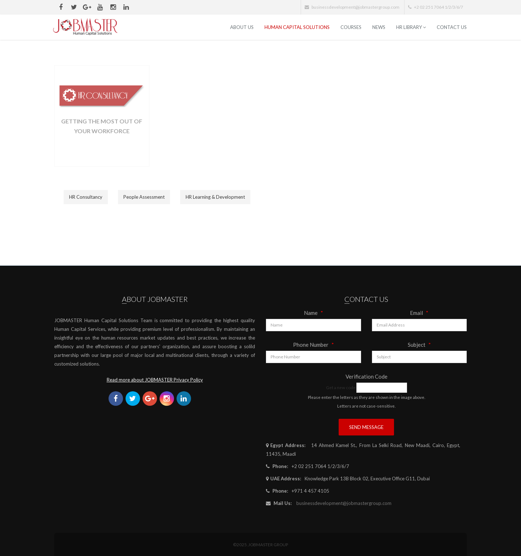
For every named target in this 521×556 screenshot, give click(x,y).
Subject (419, 344)
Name (313, 312)
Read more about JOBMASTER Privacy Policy (155, 380)
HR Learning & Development (215, 197)
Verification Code (366, 376)
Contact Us (452, 27)
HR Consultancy (85, 197)
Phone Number (313, 344)
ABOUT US (242, 27)
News (378, 27)
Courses (350, 27)
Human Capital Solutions (297, 27)
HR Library (411, 27)
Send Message (366, 427)
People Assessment (144, 197)
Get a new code (341, 387)
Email (419, 312)
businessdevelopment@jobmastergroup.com (343, 503)
